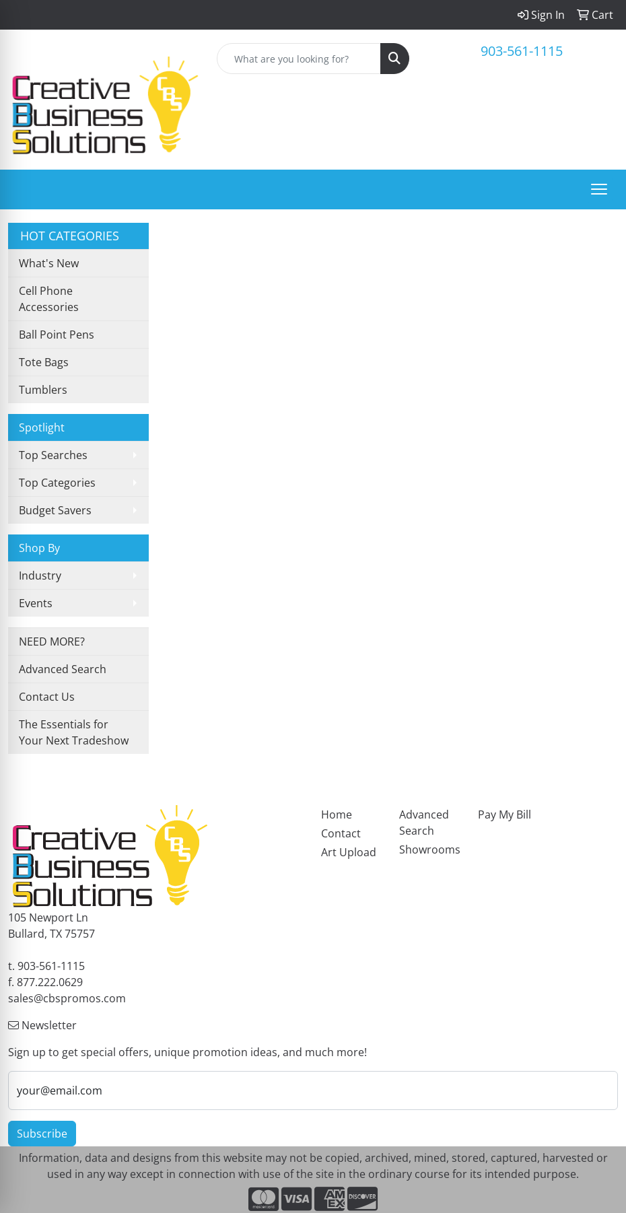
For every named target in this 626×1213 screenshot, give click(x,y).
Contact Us (47, 696)
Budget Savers (55, 510)
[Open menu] (599, 189)
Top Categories (57, 482)
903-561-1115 (522, 51)
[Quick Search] (299, 58)
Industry (40, 575)
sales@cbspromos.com (67, 998)
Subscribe (42, 1133)
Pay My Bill (504, 814)
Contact (341, 833)
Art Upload (348, 852)
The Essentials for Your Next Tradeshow (74, 732)
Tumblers (43, 389)
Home (336, 814)
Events (36, 603)
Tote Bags (44, 362)
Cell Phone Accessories (49, 298)
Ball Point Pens (56, 334)
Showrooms (429, 849)
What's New (49, 263)
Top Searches (53, 455)
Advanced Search (62, 669)
